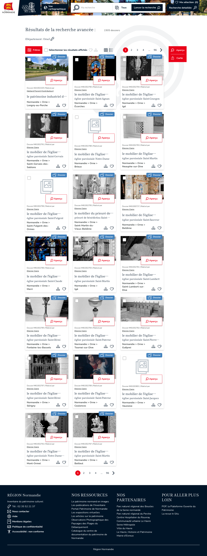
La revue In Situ (170, 513)
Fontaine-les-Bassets (39, 347)
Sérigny (31, 405)
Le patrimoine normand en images (90, 501)
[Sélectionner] (29, 59)
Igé (124, 106)
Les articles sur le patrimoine (87, 516)
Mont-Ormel (34, 463)
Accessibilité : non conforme (25, 531)
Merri (30, 289)
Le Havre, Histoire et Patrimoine (134, 532)
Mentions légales (19, 521)
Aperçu (56, 80)
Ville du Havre (124, 528)
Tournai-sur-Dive (84, 347)
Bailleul (78, 463)
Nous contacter (18, 511)
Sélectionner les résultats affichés (65, 50)
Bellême (127, 228)
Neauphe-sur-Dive (132, 166)
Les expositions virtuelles (85, 512)
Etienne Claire (80, 90)
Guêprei (126, 347)
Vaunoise (127, 406)
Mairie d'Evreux (125, 535)
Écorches (79, 106)
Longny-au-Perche (37, 105)
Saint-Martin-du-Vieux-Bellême (84, 227)
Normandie (33, 102)
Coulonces (80, 405)
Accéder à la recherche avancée (183, 7)
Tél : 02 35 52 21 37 (21, 506)
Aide (12, 516)
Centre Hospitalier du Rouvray (133, 517)
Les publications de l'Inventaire (88, 505)
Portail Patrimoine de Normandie (89, 509)
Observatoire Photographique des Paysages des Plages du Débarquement (89, 523)
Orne (45, 102)
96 (155, 50)
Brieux (78, 166)
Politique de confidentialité (25, 526)
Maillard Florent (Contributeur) (40, 91)
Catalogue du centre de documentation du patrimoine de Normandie (89, 534)
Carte (177, 58)
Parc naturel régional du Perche (134, 513)
